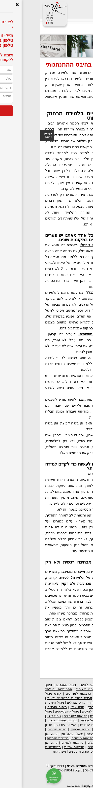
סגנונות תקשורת (75, 734)
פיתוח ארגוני (79, 685)
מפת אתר (19, 751)
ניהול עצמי (53, 734)
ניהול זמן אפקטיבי (60, 747)
